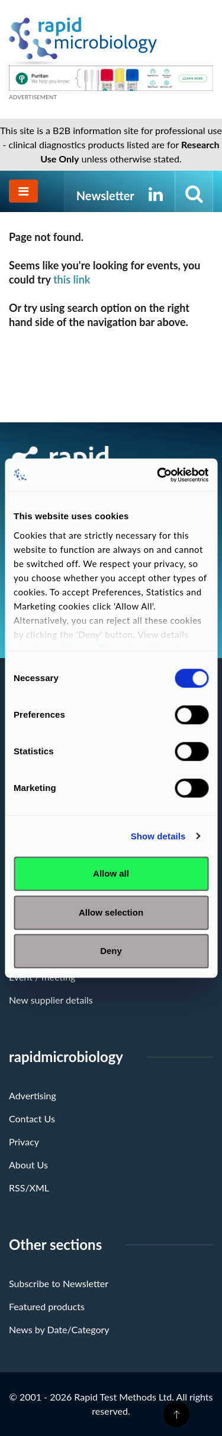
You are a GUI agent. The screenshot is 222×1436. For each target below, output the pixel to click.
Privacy (24, 1141)
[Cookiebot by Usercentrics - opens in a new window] (158, 475)
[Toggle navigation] (23, 191)
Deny (111, 951)
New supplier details (51, 999)
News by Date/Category (59, 1329)
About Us (28, 1164)
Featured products (47, 1306)
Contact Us (32, 1118)
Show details (158, 836)
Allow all (111, 873)
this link (72, 279)
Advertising (32, 1095)
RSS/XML (29, 1187)
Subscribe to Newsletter (58, 1283)
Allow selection (111, 912)
